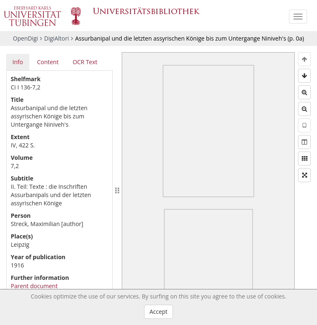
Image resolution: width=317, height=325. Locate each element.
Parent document (34, 286)
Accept (158, 311)
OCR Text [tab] (85, 62)
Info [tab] (17, 62)
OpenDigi (25, 38)
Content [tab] (48, 62)
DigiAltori (56, 38)
